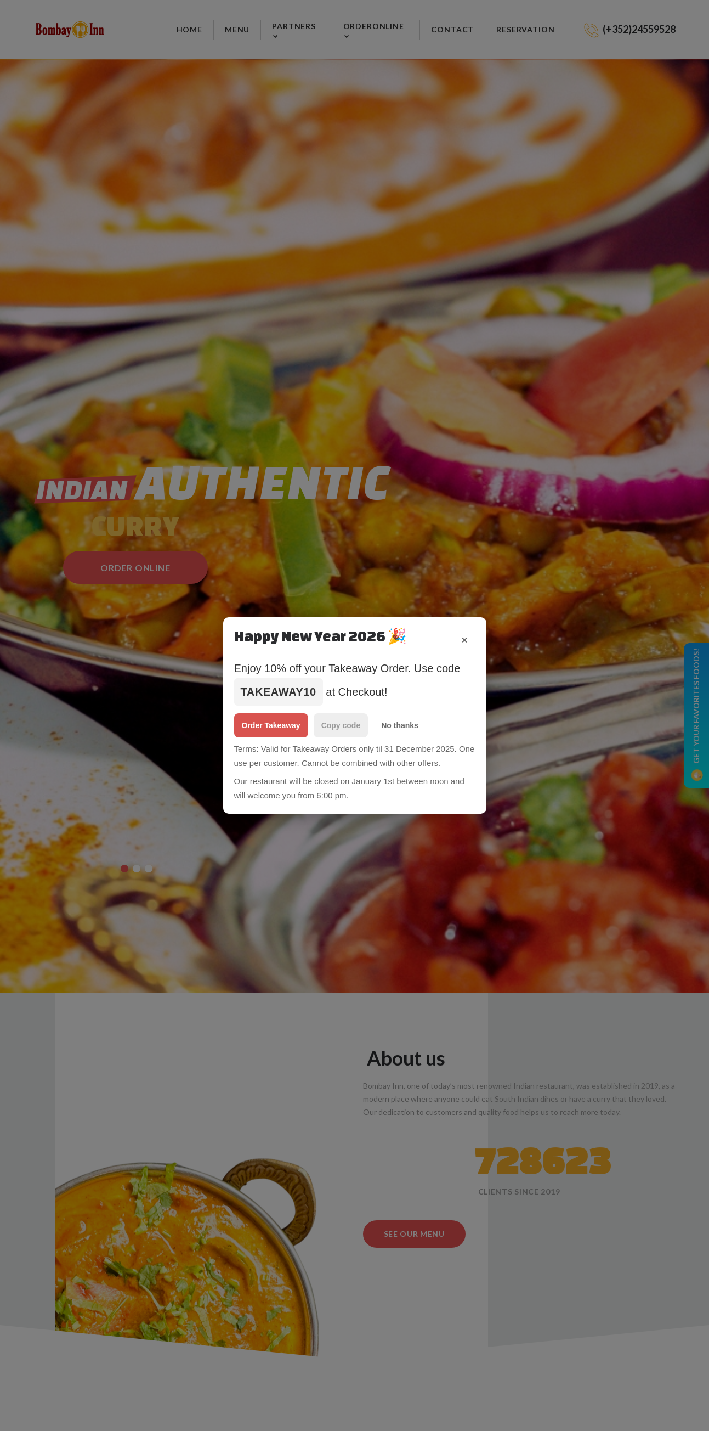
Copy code (341, 725)
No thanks (399, 725)
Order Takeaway (271, 725)
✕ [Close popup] (464, 640)
